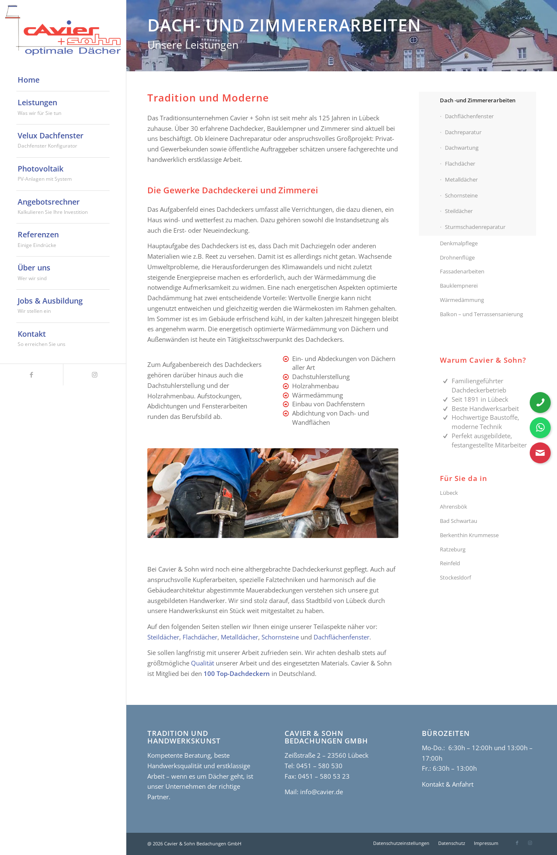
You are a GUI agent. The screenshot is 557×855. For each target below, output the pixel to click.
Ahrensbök (453, 506)
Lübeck (449, 492)
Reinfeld (450, 563)
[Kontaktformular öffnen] (540, 452)
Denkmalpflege (459, 243)
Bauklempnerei (459, 285)
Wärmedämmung (462, 300)
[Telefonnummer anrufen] (540, 402)
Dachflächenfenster (341, 637)
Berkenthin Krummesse (469, 535)
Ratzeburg (452, 549)
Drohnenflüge (457, 257)
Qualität (202, 663)
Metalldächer (239, 637)
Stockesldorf (455, 577)
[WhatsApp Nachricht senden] (540, 427)
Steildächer (163, 637)
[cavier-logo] (63, 30)
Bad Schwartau (458, 521)
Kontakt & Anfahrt (447, 784)
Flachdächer (200, 637)
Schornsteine (280, 637)
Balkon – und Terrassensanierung (481, 314)
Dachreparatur (463, 132)
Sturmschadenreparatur (475, 227)
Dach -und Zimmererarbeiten (477, 100)
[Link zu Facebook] (31, 374)
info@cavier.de (320, 791)
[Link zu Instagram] (94, 374)
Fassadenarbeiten (462, 271)
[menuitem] (63, 80)
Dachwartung (462, 147)
